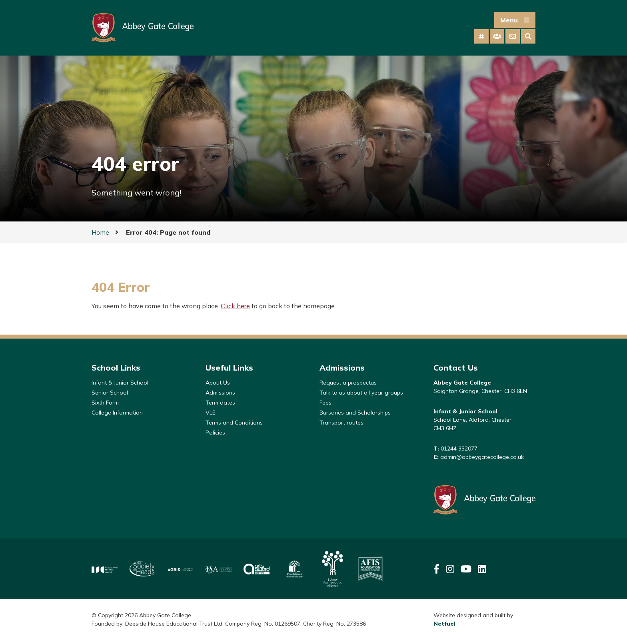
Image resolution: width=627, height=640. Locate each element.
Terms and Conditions (234, 422)
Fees (325, 402)
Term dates (220, 402)
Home (100, 232)
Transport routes (341, 422)
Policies (215, 432)
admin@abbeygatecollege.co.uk (482, 457)
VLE (211, 412)
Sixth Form (105, 402)
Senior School (110, 392)
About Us (218, 382)
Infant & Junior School (120, 382)
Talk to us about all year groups (361, 392)
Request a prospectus (348, 382)
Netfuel (444, 623)
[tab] (481, 36)
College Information (117, 412)
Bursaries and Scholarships (355, 412)
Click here (235, 306)
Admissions (220, 392)
